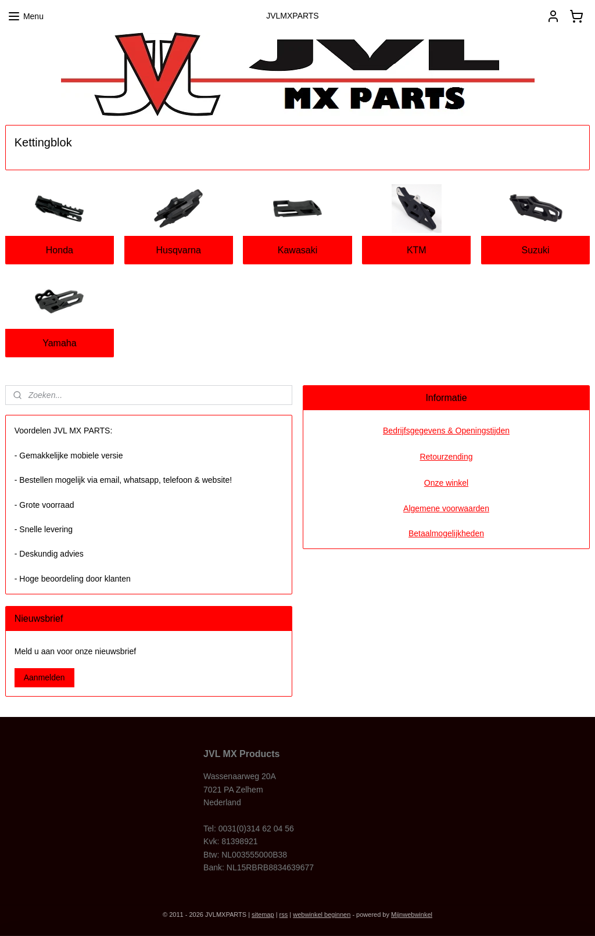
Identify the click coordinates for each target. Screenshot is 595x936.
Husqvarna (178, 250)
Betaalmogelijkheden (446, 533)
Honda (59, 250)
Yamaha (59, 343)
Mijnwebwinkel (411, 914)
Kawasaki (297, 250)
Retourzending (446, 456)
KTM (416, 250)
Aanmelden (44, 677)
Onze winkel (446, 482)
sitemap (263, 914)
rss (283, 914)
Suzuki (536, 250)
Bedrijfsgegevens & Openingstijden (446, 430)
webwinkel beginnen (321, 914)
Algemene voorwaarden (446, 508)
